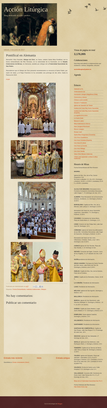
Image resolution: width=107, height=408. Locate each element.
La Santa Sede (78, 118)
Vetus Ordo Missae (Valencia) (83, 154)
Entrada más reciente (13, 358)
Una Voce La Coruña (80, 146)
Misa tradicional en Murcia (82, 123)
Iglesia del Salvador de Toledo (83, 105)
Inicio (39, 358)
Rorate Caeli (78, 132)
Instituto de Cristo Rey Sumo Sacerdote (86, 108)
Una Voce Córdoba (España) (83, 140)
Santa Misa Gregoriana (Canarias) (84, 135)
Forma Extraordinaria (19, 289)
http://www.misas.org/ (80, 387)
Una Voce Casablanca (81, 137)
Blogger (59, 404)
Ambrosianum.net (79, 91)
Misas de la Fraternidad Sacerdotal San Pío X (88, 381)
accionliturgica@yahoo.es (82, 69)
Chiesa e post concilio (81, 100)
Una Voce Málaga (79, 148)
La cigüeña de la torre (81, 115)
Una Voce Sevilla (79, 151)
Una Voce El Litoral (80, 143)
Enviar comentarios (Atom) (21, 362)
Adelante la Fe (78, 89)
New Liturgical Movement (82, 126)
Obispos (43, 289)
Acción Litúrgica (26, 9)
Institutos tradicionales (33, 289)
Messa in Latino (79, 121)
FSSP (8, 79)
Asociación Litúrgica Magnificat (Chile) (86, 94)
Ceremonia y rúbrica (80, 97)
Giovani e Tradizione (80, 103)
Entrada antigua (63, 358)
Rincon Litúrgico (79, 129)
